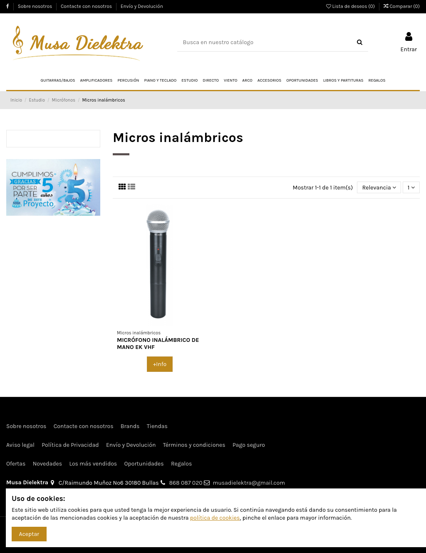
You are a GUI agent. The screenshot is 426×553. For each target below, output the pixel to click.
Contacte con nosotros (87, 6)
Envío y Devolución (142, 6)
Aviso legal (20, 444)
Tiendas (157, 426)
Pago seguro (249, 444)
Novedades (47, 463)
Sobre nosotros (35, 6)
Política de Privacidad (70, 444)
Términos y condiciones (194, 444)
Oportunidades (144, 463)
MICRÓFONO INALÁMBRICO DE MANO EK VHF (158, 343)
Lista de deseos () (351, 6)
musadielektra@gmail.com (249, 482)
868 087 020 (186, 482)
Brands (130, 426)
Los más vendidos (93, 463)
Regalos (181, 463)
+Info (159, 364)
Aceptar (29, 534)
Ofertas (15, 463)
